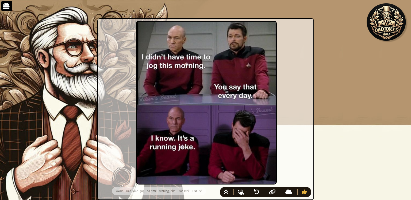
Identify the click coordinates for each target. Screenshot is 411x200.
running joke (167, 191)
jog (142, 191)
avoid (120, 191)
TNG (195, 191)
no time (151, 191)
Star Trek (183, 191)
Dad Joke (132, 191)
